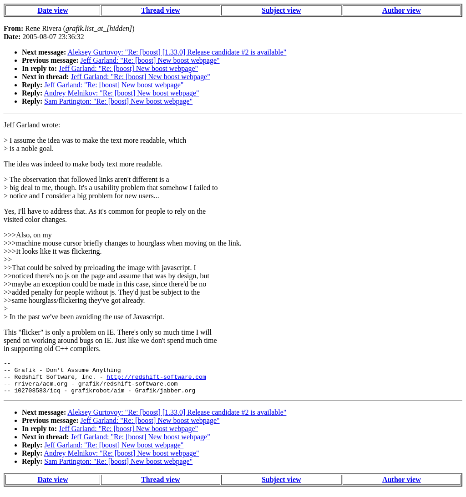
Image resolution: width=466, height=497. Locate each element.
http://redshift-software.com (156, 381)
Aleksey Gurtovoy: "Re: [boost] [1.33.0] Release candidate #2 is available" (176, 52)
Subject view (281, 10)
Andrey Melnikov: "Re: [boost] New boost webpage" (121, 93)
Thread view (160, 10)
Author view (401, 10)
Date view (52, 10)
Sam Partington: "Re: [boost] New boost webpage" (118, 101)
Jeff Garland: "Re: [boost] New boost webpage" (150, 60)
